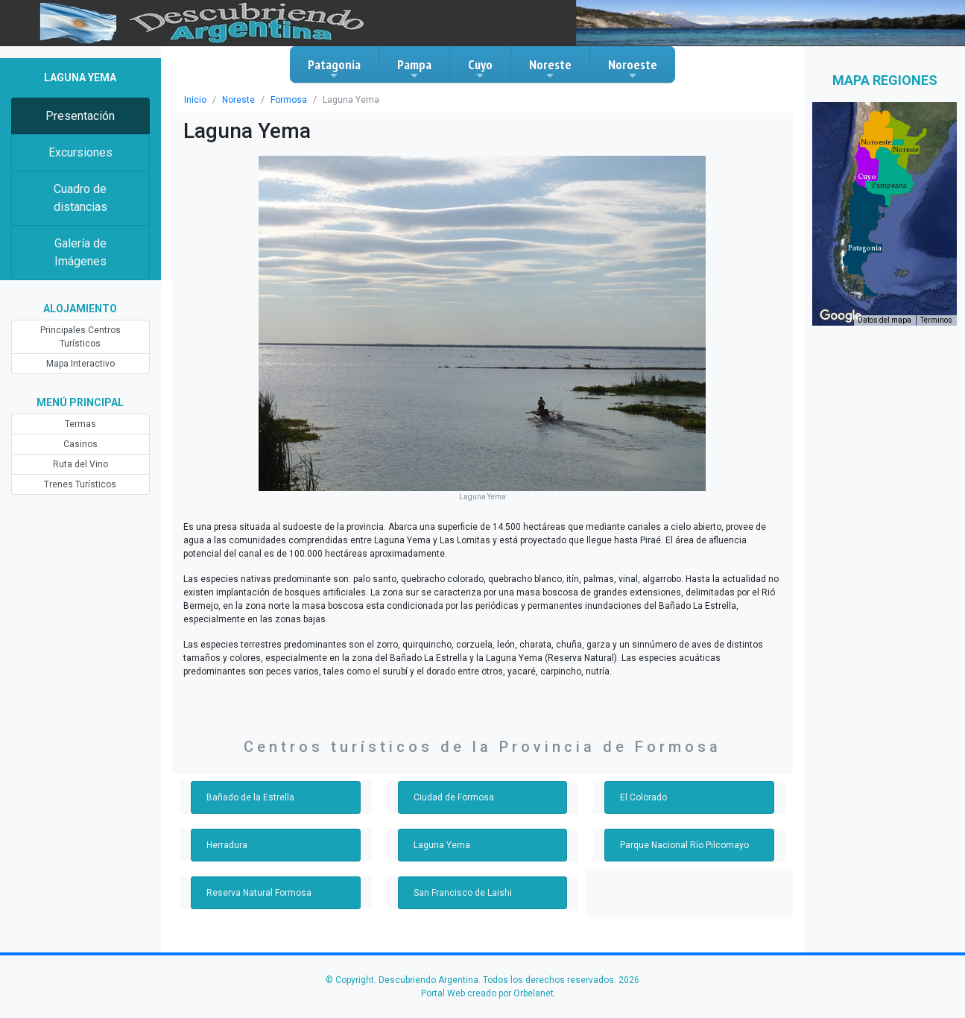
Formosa (288, 100)
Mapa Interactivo (80, 363)
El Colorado (643, 797)
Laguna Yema (442, 845)
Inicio (195, 100)
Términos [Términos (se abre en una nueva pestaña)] (936, 320)
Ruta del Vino (80, 464)
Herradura (226, 845)
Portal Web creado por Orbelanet (487, 993)
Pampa (414, 68)
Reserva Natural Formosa (258, 893)
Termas (80, 424)
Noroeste (632, 68)
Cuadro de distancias (80, 198)
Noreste (550, 68)
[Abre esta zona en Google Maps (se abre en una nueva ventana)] (840, 316)
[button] (864, 248)
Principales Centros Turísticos (80, 337)
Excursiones (80, 152)
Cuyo (480, 68)
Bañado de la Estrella (250, 797)
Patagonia (334, 68)
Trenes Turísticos (80, 484)
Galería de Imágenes (80, 252)
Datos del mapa (884, 320)
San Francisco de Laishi (463, 893)
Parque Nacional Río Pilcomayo (684, 845)
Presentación (80, 116)
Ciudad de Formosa (454, 797)
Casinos (80, 444)
